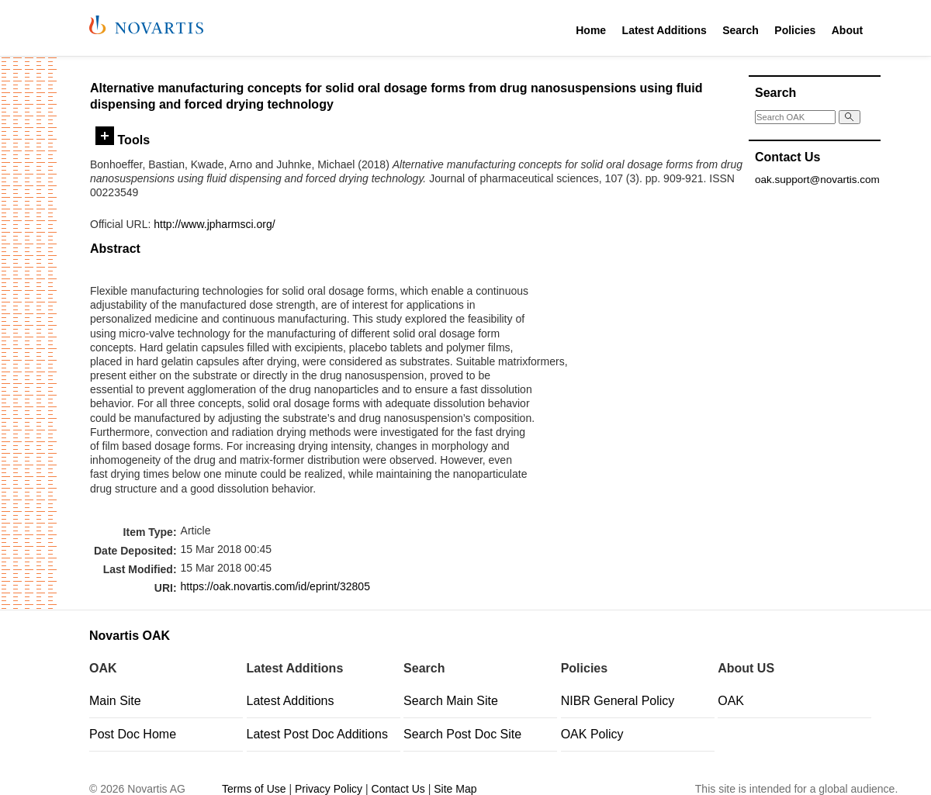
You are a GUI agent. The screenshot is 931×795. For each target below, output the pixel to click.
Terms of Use (254, 789)
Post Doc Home (132, 734)
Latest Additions (664, 30)
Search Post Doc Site (462, 734)
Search (740, 30)
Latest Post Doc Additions (317, 734)
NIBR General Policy (618, 700)
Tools (122, 140)
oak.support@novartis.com (817, 179)
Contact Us (398, 789)
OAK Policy (592, 734)
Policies (794, 30)
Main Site (115, 700)
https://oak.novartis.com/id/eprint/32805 (275, 586)
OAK (731, 700)
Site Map (455, 789)
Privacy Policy (328, 789)
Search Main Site (450, 700)
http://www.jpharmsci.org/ (214, 224)
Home (591, 30)
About (847, 30)
